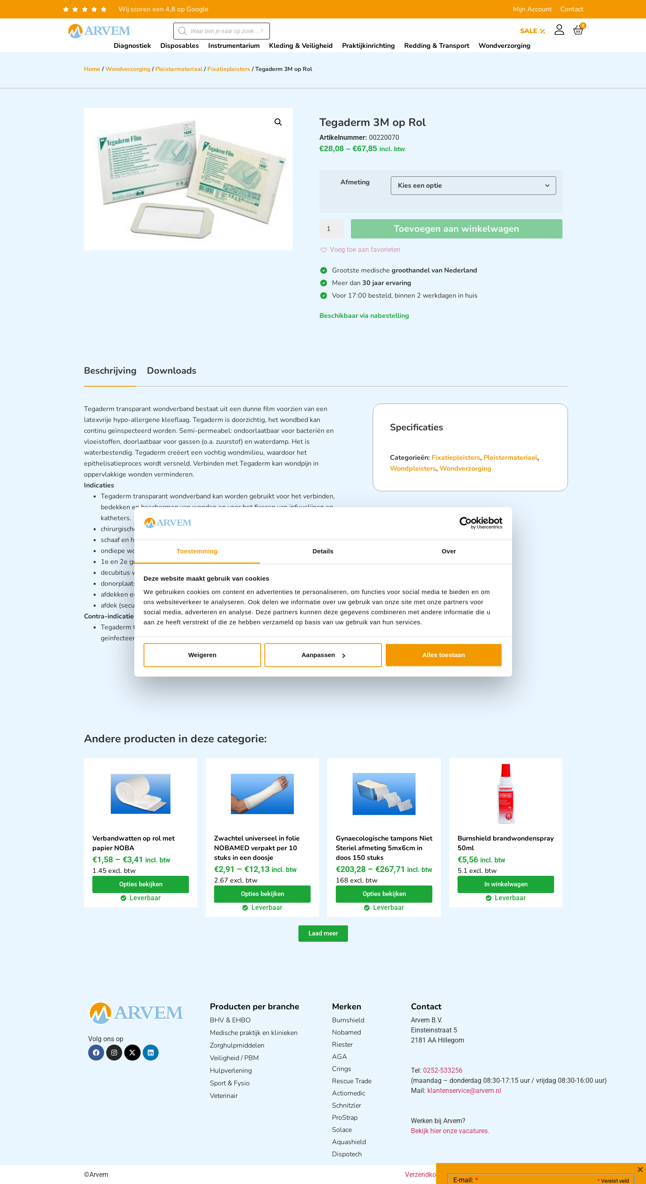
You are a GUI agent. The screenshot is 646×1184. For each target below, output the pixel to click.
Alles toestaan (443, 654)
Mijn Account (532, 9)
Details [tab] (323, 551)
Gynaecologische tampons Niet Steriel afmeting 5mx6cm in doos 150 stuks (384, 848)
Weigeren (202, 654)
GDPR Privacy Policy (556, 1130)
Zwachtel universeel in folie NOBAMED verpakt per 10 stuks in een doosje (257, 848)
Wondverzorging (127, 69)
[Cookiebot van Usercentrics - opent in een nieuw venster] (465, 523)
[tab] (110, 375)
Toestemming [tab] (197, 551)
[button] (278, 122)
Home (92, 69)
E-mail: (465, 1054)
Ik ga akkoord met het (520, 1130)
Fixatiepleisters (228, 69)
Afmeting (355, 182)
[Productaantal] (331, 228)
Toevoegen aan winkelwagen (456, 229)
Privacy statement (599, 1112)
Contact (571, 9)
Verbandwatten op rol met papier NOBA (133, 843)
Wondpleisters (413, 468)
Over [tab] (449, 551)
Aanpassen (323, 654)
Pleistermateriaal (178, 69)
